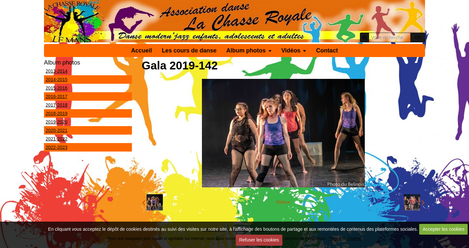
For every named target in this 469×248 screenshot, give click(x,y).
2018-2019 (56, 113)
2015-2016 (56, 88)
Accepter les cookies (443, 229)
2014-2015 (56, 79)
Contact (327, 50)
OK (418, 37)
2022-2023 (56, 147)
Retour (283, 202)
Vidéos (291, 50)
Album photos (246, 50)
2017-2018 (56, 105)
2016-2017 (56, 96)
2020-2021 (56, 130)
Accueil (141, 50)
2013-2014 (56, 71)
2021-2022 (56, 138)
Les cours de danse (189, 50)
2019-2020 (56, 121)
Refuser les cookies (259, 239)
